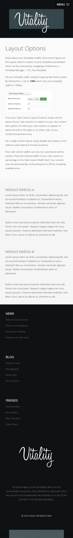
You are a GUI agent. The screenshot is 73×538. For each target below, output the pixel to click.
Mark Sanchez (13, 418)
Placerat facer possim (17, 319)
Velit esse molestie (15, 331)
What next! (11, 374)
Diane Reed (12, 424)
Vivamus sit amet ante (17, 337)
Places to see (13, 363)
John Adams (12, 412)
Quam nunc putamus (17, 325)
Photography (12, 368)
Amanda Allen (13, 406)
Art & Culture (12, 380)
